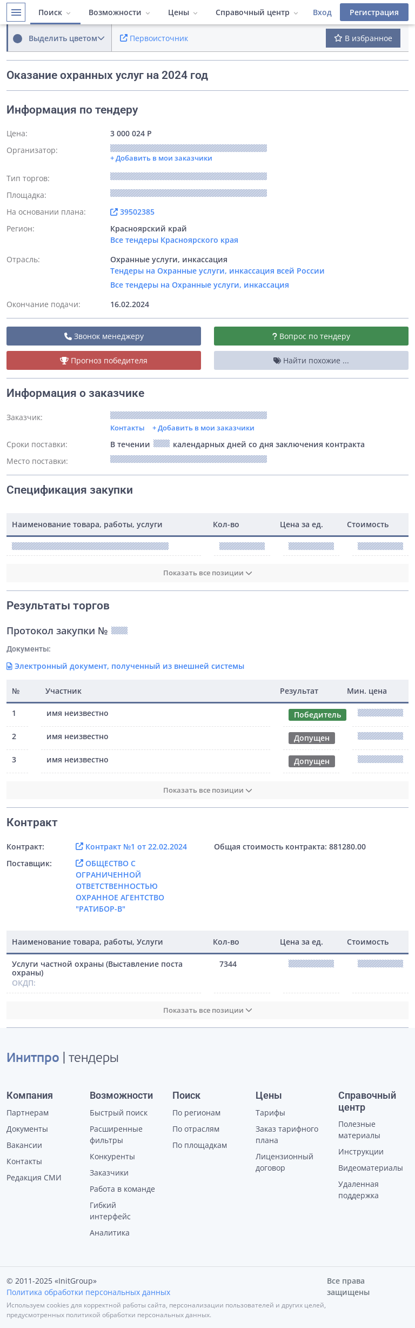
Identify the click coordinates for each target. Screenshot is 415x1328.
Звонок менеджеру (104, 336)
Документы (27, 1129)
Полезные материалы (359, 1129)
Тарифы (270, 1112)
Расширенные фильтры (116, 1134)
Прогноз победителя (104, 360)
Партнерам (27, 1112)
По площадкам (199, 1145)
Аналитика (110, 1232)
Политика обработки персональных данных (88, 1292)
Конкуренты (112, 1156)
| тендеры (62, 1058)
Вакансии (24, 1145)
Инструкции (361, 1151)
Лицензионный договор (284, 1162)
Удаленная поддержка (358, 1189)
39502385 (132, 212)
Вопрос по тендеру (311, 336)
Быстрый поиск (119, 1112)
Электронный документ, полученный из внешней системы (125, 666)
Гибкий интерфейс (110, 1210)
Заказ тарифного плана (287, 1134)
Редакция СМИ (34, 1177)
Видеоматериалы (370, 1168)
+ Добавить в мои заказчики (203, 428)
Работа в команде (122, 1189)
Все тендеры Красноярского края (174, 240)
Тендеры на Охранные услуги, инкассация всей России (217, 270)
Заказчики (109, 1172)
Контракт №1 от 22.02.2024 (131, 846)
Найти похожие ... (311, 360)
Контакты (127, 428)
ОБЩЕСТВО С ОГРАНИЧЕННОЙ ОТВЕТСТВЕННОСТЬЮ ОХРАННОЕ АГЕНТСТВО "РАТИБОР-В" (120, 886)
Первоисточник (154, 38)
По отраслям (195, 1129)
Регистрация (374, 12)
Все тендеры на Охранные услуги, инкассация (199, 285)
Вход (322, 12)
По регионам (196, 1112)
